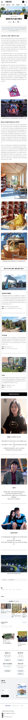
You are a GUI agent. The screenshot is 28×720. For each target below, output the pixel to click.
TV (22, 5)
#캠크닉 (13, 589)
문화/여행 (3, 5)
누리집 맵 (21, 705)
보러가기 (20, 673)
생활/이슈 (8, 5)
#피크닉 (10, 589)
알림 (25, 5)
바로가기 (7, 660)
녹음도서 (3, 690)
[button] (26, 601)
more (24, 622)
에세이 (13, 5)
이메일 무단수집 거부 (15, 705)
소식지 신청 (20, 670)
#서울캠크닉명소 (18, 589)
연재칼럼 (18, 5)
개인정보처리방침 (7, 705)
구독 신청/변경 (7, 670)
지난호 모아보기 (4, 696)
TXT (2, 693)
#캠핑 (7, 589)
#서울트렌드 (3, 589)
